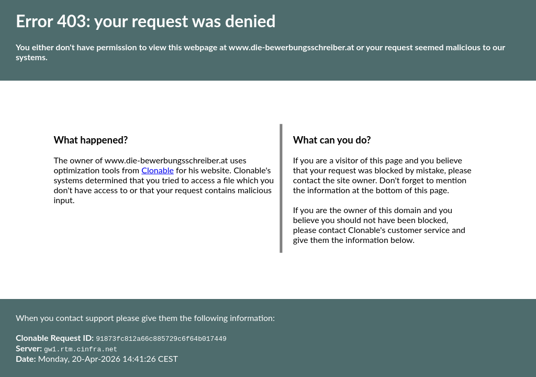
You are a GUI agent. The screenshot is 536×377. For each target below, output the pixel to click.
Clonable (157, 170)
